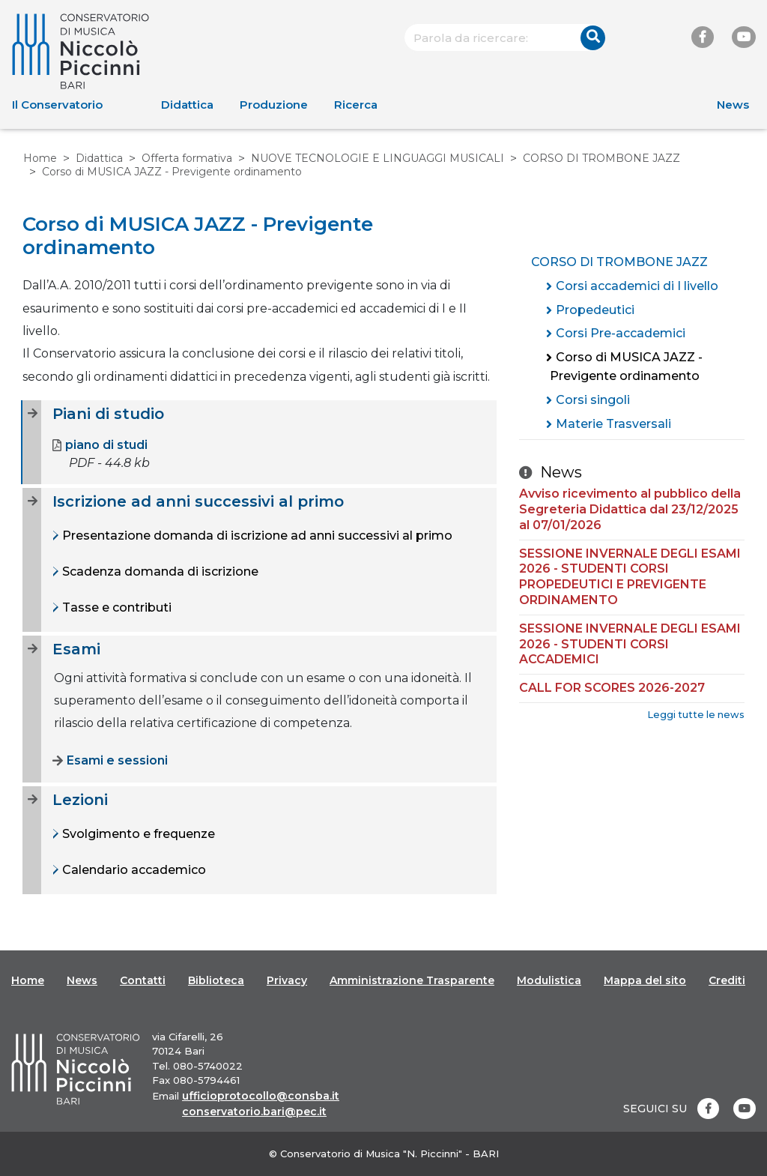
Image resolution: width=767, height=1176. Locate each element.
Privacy (287, 980)
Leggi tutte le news (696, 714)
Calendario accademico (132, 870)
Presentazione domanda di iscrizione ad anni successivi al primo (255, 535)
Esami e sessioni (110, 761)
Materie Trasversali (613, 424)
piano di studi (100, 445)
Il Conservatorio (57, 104)
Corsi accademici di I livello (637, 286)
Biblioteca (216, 980)
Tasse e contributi (115, 607)
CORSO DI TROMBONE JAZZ (601, 158)
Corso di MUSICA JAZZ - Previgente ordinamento (626, 367)
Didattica (187, 104)
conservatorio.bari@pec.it (254, 1111)
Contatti (143, 980)
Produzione (274, 104)
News (733, 104)
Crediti (727, 980)
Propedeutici (595, 310)
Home (40, 158)
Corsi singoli (593, 400)
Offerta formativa (187, 158)
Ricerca (356, 104)
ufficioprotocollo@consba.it (260, 1096)
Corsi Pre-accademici (620, 333)
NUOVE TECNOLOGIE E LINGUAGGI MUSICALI (377, 158)
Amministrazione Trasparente (412, 980)
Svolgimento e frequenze (137, 834)
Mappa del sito (645, 980)
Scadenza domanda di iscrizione (158, 571)
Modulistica (549, 980)
